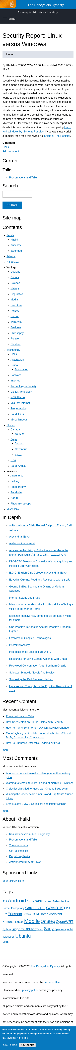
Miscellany (13, 509)
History (15, 288)
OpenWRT (64, 922)
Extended (16, 250)
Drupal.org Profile (19, 856)
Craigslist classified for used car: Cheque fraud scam (37, 788)
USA (13, 460)
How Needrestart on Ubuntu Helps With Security (34, 722)
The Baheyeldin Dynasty (45, 966)
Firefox (27, 914)
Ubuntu (23, 936)
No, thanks (27, 1045)
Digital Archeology (21, 391)
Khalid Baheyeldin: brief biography (29, 834)
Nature (15, 498)
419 (5, 901)
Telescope (9, 936)
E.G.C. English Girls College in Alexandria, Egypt (38, 572)
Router (30, 929)
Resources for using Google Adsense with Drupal (38, 658)
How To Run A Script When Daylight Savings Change (37, 727)
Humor (15, 316)
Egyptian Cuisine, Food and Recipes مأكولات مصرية (39, 579)
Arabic (37, 901)
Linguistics (17, 294)
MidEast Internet (20, 403)
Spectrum (60, 929)
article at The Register (57, 135)
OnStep (48, 921)
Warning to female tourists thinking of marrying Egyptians (39, 783)
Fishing (15, 481)
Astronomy (17, 475)
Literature (16, 305)
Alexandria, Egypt (19, 536)
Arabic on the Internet (22, 543)
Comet (6, 908)
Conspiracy (18, 908)
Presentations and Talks (23, 177)
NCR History (18, 397)
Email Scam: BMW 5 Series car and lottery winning (36, 803)
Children (16, 344)
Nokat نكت (13, 261)
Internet (15, 380)
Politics (15, 310)
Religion (15, 338)
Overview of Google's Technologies (30, 638)
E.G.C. (19, 454)
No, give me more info (15, 1037)
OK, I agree (10, 1045)
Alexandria (21, 449)
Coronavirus (35, 908)
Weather (20, 433)
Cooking (15, 271)
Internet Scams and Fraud (24, 597)
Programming (19, 408)
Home (9, 54)
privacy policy (30, 990)
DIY (5, 914)
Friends (11, 256)
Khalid (14, 239)
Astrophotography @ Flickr (25, 862)
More (6, 941)
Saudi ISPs (17, 414)
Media (14, 299)
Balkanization (61, 901)
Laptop (19, 922)
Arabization (17, 359)
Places (11, 425)
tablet (70, 929)
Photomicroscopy (21, 503)
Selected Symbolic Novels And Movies (32, 672)
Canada (15, 429)
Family (10, 235)
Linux (6, 147)
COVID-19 (54, 908)
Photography (18, 486)
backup (48, 901)
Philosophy (17, 333)
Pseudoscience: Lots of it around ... (30, 651)
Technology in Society (23, 386)
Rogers (18, 929)
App (29, 901)
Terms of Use (52, 982)
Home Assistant (51, 914)
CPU (67, 908)
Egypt (14, 439)
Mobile (32, 921)
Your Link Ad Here (13, 881)
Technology (13, 349)
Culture (15, 277)
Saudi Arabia (18, 465)
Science (15, 283)
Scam (39, 929)
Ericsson (15, 914)
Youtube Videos (18, 845)
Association (21, 369)
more (6, 750)
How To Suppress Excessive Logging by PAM (33, 743)
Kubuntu (9, 922)
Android (17, 901)
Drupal (14, 365)
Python (7, 929)
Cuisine (19, 443)
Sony (49, 928)
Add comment (11, 151)
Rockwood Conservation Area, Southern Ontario (37, 665)
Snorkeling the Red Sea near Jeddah (31, 679)
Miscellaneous (19, 419)
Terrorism (16, 322)
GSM (35, 914)
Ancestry (16, 245)
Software (16, 375)
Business (16, 327)
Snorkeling (17, 492)
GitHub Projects (18, 850)
